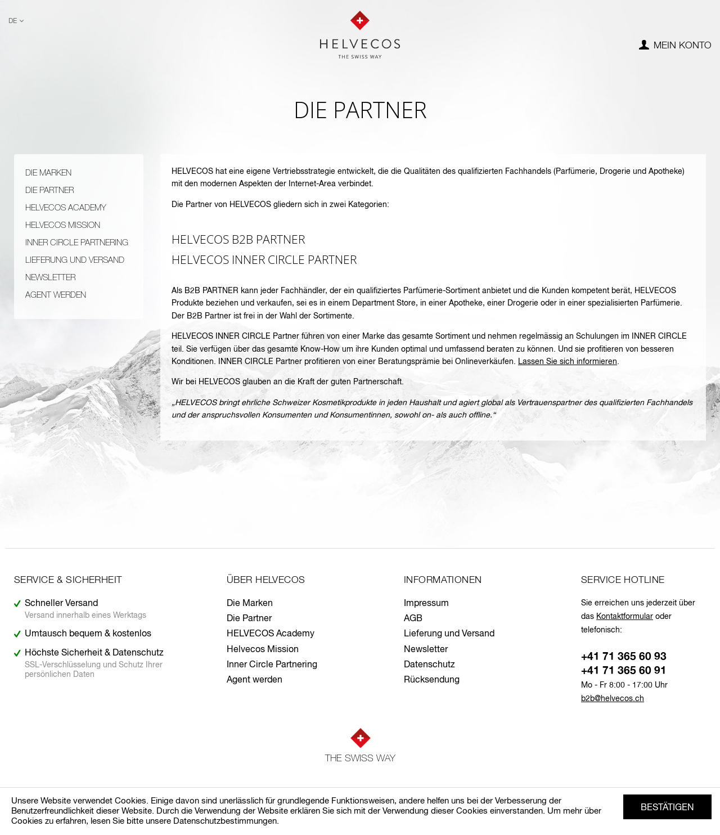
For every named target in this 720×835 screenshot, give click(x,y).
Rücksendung (432, 680)
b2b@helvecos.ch (612, 699)
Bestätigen (667, 807)
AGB (413, 618)
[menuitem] (675, 46)
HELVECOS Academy (65, 208)
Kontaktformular (624, 617)
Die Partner (49, 190)
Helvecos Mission (62, 225)
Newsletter (50, 277)
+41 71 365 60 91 (624, 671)
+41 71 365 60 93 (624, 657)
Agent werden (55, 295)
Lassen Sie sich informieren (567, 362)
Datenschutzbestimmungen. (226, 821)
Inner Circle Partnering (76, 243)
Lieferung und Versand (74, 260)
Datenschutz (429, 665)
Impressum (426, 603)
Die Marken (48, 173)
